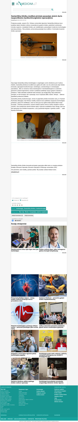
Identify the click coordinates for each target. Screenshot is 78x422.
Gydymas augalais (59, 389)
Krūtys (2, 406)
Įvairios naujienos (42, 212)
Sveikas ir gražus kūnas (60, 394)
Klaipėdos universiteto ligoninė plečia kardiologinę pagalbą (23, 354)
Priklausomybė (22, 401)
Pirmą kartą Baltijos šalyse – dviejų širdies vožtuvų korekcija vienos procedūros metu (22, 299)
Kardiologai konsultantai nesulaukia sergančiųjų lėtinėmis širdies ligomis (51, 382)
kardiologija (19, 208)
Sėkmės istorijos (58, 401)
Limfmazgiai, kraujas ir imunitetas (8, 404)
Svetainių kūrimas (55, 421)
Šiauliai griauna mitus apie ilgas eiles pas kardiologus (25, 250)
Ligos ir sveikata (6, 387)
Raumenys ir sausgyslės (6, 400)
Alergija (20, 391)
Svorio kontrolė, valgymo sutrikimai (26, 399)
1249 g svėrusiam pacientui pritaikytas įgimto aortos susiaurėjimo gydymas (52, 326)
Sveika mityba (58, 392)
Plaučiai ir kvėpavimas (5, 392)
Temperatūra (21, 395)
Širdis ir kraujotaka (30, 212)
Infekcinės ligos (22, 405)
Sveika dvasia (58, 400)
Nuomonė (57, 415)
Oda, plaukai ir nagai (5, 403)
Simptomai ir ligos (23, 389)
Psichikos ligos (4, 411)
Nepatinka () (25, 200)
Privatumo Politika (41, 419)
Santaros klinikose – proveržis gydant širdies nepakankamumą (51, 298)
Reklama (64, 12)
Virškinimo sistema (5, 393)
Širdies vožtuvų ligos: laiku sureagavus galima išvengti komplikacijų (52, 250)
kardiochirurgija (41, 208)
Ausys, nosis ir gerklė (5, 409)
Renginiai (4, 415)
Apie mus (10, 419)
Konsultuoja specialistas (27, 415)
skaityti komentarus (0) (17, 215)
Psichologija (40, 389)
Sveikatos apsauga (42, 415)
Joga (55, 398)
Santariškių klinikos (30, 208)
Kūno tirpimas (21, 396)
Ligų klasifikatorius (20, 419)
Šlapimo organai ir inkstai (6, 397)
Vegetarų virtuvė (58, 396)
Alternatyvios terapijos (60, 391)
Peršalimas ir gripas (23, 394)
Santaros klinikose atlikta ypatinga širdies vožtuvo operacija (22, 382)
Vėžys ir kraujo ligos (23, 392)
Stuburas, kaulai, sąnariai (6, 399)
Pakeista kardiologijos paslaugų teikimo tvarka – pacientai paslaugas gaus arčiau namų (24, 327)
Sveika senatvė (40, 394)
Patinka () (16, 200)
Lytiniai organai (4, 402)
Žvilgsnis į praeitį (41, 393)
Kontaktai (31, 419)
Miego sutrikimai (22, 402)
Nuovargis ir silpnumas (23, 403)
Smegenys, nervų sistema (6, 396)
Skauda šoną (21, 398)
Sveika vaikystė (41, 391)
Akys (2, 407)
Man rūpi (21, 212)
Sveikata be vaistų (60, 387)
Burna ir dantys (4, 410)
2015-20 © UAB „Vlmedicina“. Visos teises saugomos (30, 421)
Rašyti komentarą (29, 215)
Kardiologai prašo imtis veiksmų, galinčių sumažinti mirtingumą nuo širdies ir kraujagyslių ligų (53, 355)
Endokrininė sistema (5, 395)
